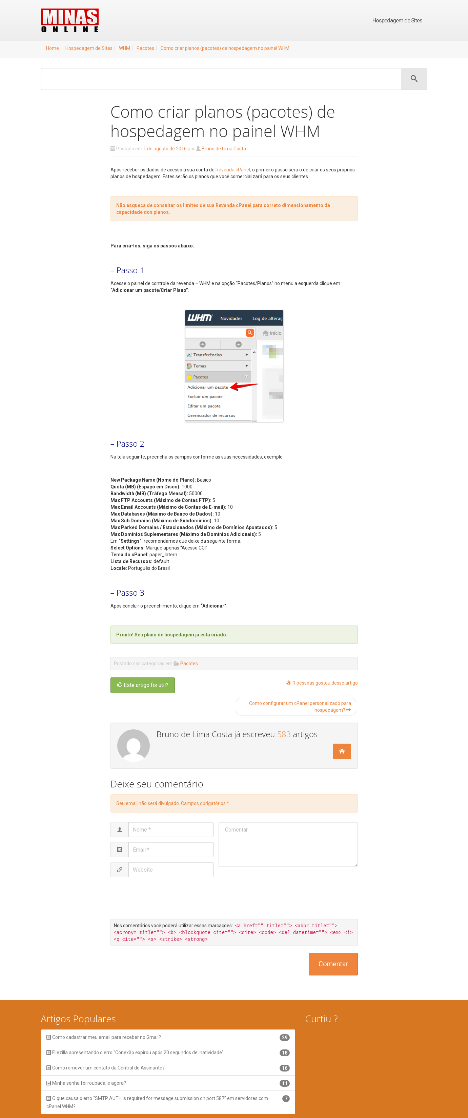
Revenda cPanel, (233, 169)
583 (284, 734)
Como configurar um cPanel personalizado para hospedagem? (300, 707)
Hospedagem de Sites (397, 20)
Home (52, 48)
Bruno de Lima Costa (224, 148)
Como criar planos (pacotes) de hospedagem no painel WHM (225, 48)
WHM (124, 48)
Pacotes (145, 48)
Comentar (333, 964)
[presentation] (167, 899)
